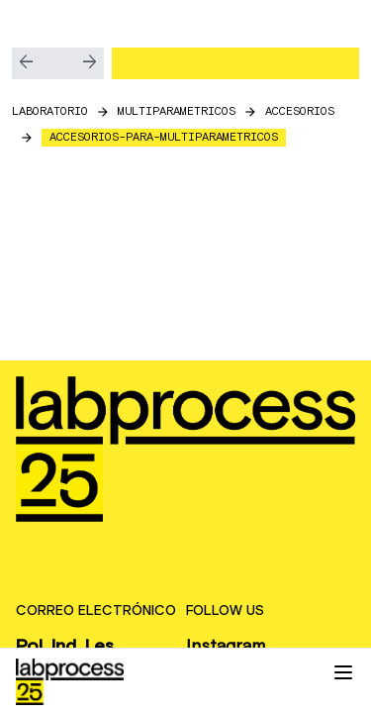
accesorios (299, 111)
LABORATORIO (50, 111)
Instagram (225, 647)
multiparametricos (176, 111)
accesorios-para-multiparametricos (163, 137)
